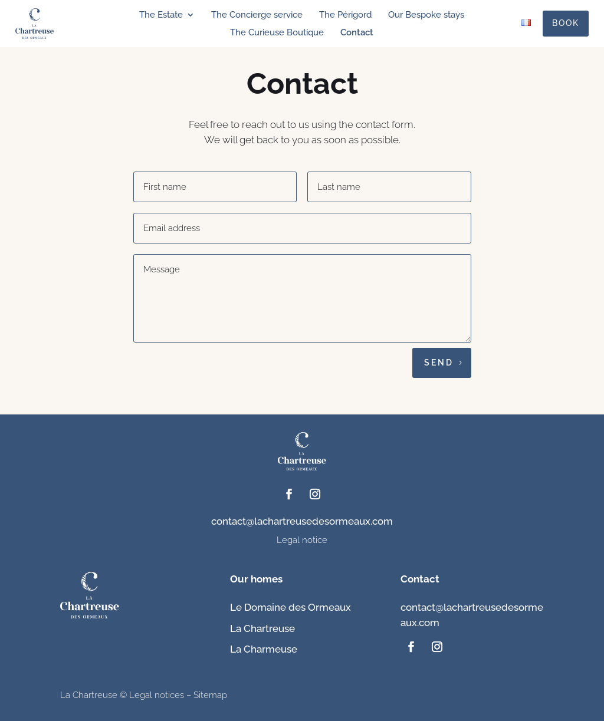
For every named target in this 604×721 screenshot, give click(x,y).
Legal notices (156, 695)
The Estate (161, 15)
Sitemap (210, 695)
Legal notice (302, 540)
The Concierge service (257, 15)
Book (565, 23)
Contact (356, 33)
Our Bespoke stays (426, 15)
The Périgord (345, 15)
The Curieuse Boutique (277, 33)
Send (439, 362)
